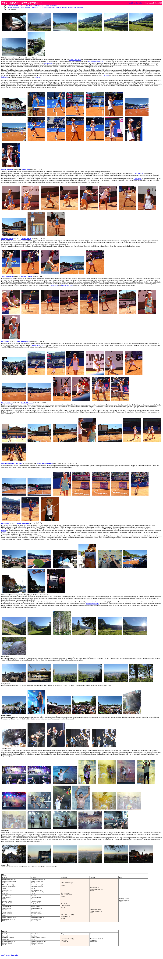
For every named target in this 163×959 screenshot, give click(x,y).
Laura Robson (138, 173)
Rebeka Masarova (7, 169)
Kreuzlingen (137, 179)
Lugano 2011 (54, 285)
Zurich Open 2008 (75, 60)
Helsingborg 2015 (67, 285)
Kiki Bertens (5, 341)
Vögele (106, 75)
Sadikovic (4, 77)
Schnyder (37, 77)
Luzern (3, 530)
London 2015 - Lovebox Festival (72, 7)
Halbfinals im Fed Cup (95, 61)
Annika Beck (25, 169)
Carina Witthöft (26, 239)
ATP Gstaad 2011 (26, 5)
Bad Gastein (48, 63)
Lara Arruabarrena (7, 463)
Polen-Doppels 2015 (92, 603)
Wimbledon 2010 (37, 345)
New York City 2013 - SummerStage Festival (46, 7)
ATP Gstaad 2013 (51, 5)
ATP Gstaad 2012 (38, 5)
